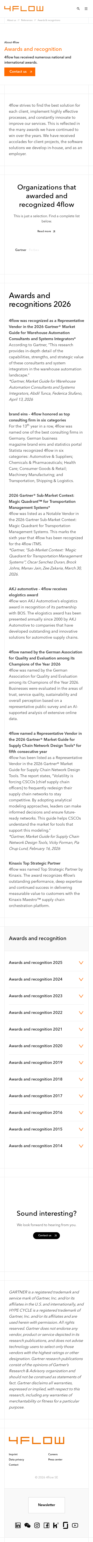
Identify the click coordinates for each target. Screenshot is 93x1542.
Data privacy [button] (16, 1459)
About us (11, 20)
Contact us (21, 72)
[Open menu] (86, 8)
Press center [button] (55, 1459)
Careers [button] (53, 1454)
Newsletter (46, 1505)
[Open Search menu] (78, 8)
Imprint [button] (13, 1454)
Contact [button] (13, 1465)
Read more (46, 231)
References (26, 20)
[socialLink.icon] (17, 1525)
